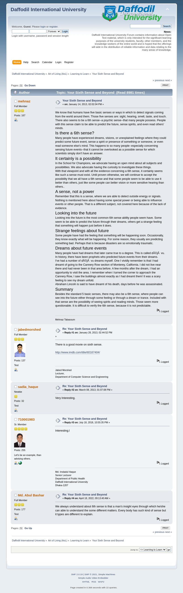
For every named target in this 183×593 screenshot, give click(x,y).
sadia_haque (28, 387)
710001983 (26, 419)
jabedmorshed (29, 329)
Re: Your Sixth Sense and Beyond (84, 328)
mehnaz (24, 101)
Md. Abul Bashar (31, 495)
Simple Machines (106, 574)
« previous (158, 80)
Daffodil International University (48, 9)
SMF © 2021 (90, 574)
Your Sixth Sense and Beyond (82, 100)
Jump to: (134, 550)
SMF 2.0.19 (77, 574)
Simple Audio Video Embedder (93, 578)
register (53, 26)
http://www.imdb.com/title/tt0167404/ (77, 352)
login (43, 26)
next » (168, 80)
